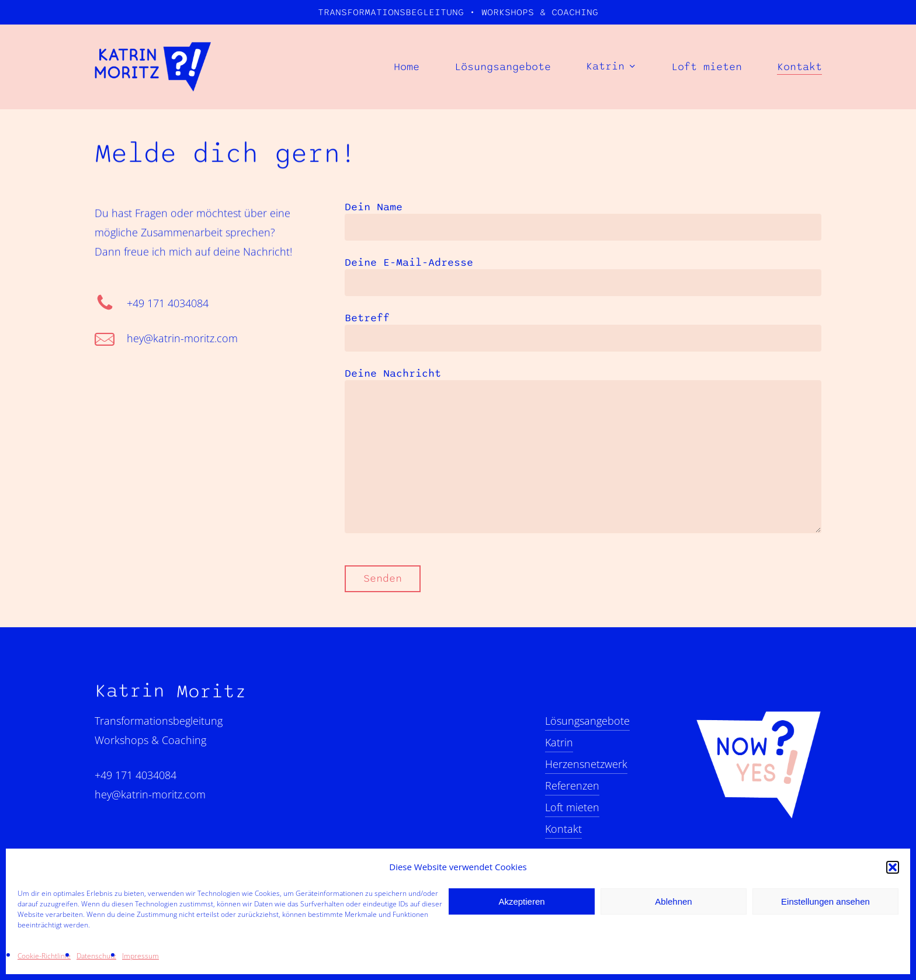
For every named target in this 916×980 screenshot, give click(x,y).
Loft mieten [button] (572, 807)
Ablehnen (673, 901)
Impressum (140, 956)
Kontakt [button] (563, 829)
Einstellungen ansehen (825, 901)
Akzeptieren (521, 901)
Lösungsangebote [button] (587, 721)
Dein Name (583, 221)
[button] (892, 867)
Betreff (583, 332)
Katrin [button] (559, 742)
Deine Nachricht (583, 452)
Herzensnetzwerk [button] (586, 764)
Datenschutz (96, 956)
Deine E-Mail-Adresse (583, 276)
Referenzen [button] (572, 786)
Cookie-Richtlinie (44, 956)
